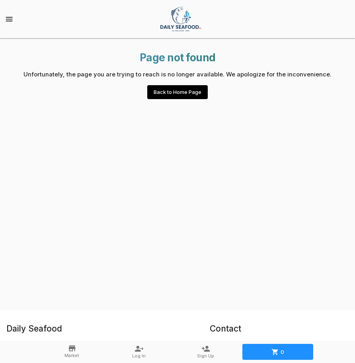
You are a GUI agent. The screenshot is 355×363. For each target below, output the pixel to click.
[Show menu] (9, 19)
